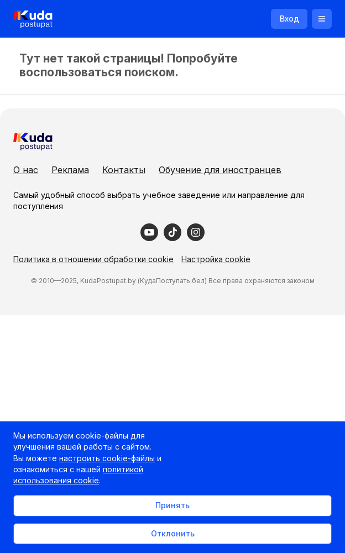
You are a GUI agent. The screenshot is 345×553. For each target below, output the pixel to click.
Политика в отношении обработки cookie (93, 259)
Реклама (70, 169)
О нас (25, 169)
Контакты (123, 169)
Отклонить (173, 533)
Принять (172, 505)
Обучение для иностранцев (220, 169)
